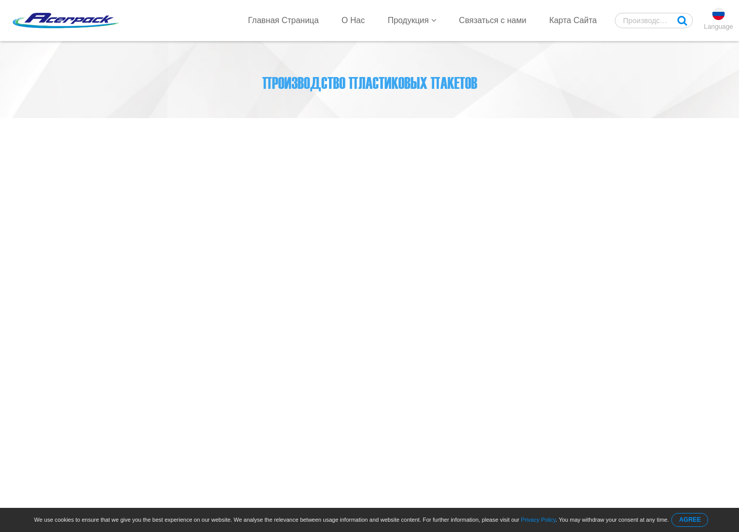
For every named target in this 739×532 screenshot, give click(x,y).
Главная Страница (283, 20)
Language (718, 26)
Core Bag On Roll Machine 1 (205, 129)
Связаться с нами (492, 20)
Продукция (411, 20)
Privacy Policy (538, 520)
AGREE (690, 519)
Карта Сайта (573, 20)
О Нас (353, 20)
